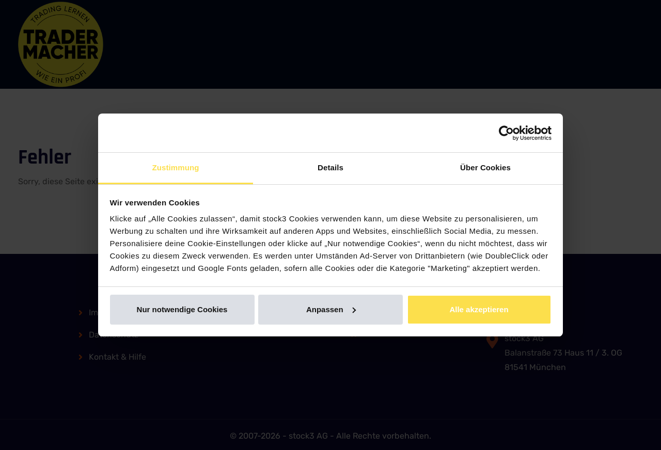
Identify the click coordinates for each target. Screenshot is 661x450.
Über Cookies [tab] (485, 167)
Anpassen (331, 309)
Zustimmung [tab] (175, 167)
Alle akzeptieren (478, 309)
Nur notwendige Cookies (182, 309)
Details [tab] (330, 167)
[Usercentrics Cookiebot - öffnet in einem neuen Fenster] (506, 133)
